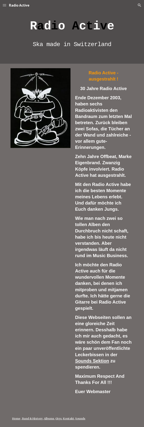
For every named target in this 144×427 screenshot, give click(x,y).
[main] (71, 32)
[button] (4, 5)
